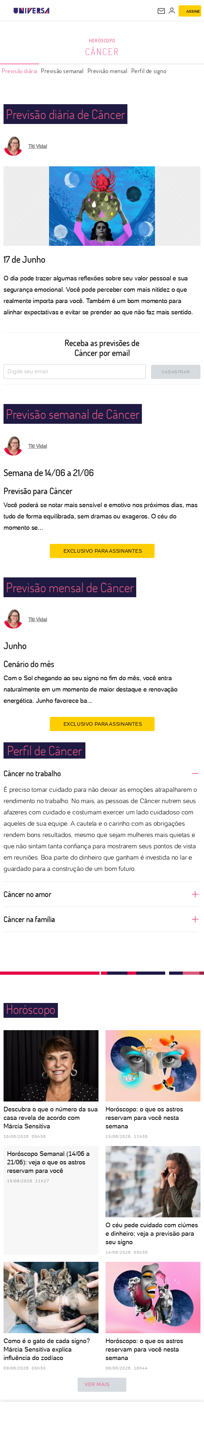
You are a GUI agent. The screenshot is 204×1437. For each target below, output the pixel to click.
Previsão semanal (62, 71)
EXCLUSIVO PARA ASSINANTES (102, 550)
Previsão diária (19, 71)
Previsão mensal (108, 71)
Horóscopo (102, 40)
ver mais (102, 1384)
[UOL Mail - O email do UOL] (161, 11)
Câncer (102, 51)
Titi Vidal (37, 146)
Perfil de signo (149, 71)
